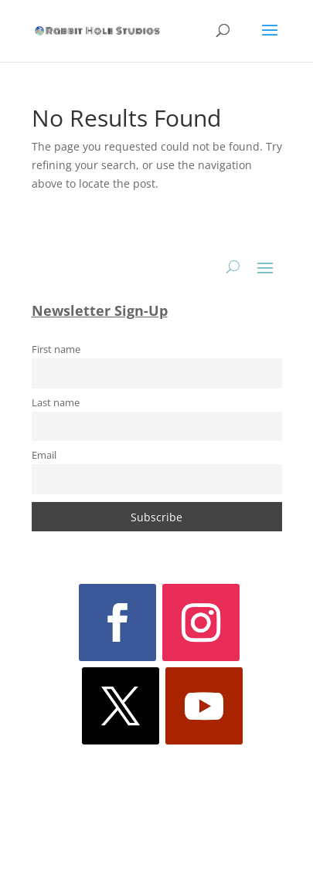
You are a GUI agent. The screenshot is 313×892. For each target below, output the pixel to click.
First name (56, 349)
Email (44, 455)
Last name (56, 402)
